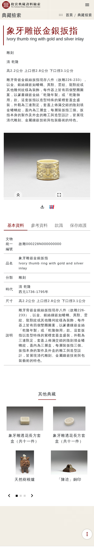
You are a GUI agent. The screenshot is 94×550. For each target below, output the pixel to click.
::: (61, 14)
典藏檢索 (85, 14)
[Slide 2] (21, 496)
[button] (42, 207)
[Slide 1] (17, 496)
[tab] (15, 225)
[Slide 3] (25, 496)
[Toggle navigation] (87, 5)
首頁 (69, 14)
